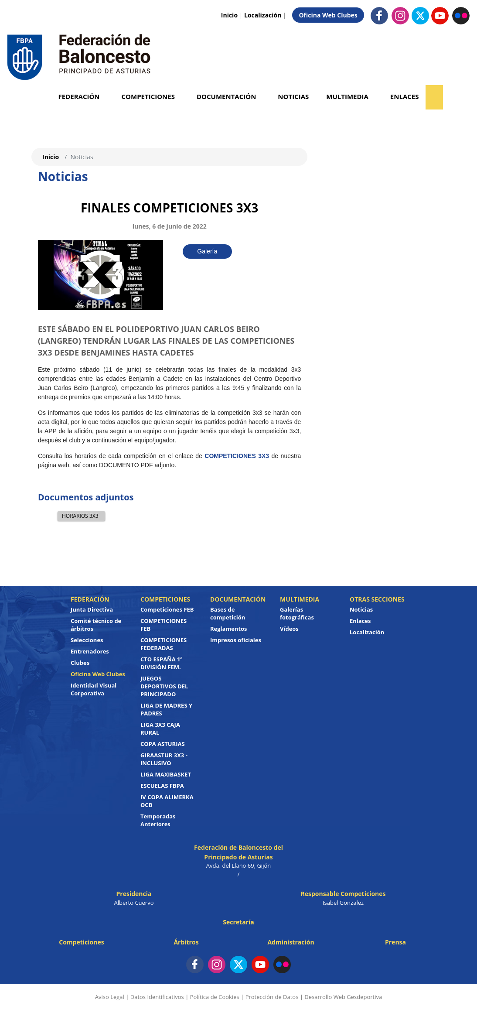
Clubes (80, 663)
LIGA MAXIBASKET (165, 774)
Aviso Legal (109, 997)
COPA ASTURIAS (162, 744)
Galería (207, 251)
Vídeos (289, 629)
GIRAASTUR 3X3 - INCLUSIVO (163, 759)
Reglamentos (228, 629)
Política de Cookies (214, 997)
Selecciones (87, 640)
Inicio (229, 15)
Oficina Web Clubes (328, 15)
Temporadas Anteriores (158, 820)
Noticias (293, 96)
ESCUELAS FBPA (162, 786)
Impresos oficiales (235, 640)
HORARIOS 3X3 (80, 516)
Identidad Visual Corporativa (93, 689)
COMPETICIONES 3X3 (236, 455)
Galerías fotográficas (297, 613)
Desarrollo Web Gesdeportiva (343, 997)
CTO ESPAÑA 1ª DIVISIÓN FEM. (161, 663)
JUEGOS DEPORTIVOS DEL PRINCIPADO (164, 686)
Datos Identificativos (157, 997)
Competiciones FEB (167, 609)
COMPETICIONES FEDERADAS (163, 644)
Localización (262, 15)
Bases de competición (227, 613)
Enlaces (404, 96)
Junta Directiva (92, 609)
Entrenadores (90, 651)
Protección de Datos (272, 997)
